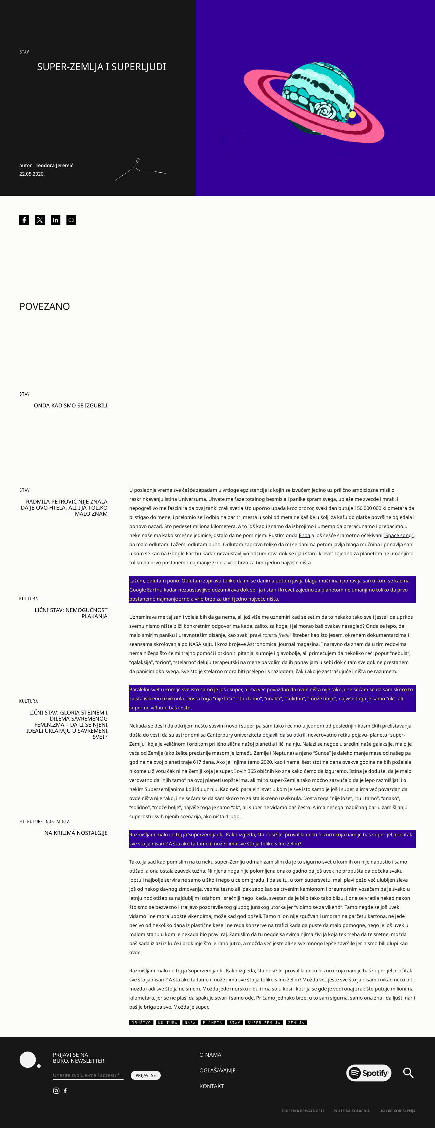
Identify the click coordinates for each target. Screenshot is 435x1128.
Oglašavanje (217, 1070)
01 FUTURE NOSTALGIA (44, 821)
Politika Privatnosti (303, 1110)
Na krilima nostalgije (76, 832)
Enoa (304, 535)
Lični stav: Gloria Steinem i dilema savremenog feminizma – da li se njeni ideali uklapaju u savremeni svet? (67, 724)
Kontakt (211, 1086)
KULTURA (28, 598)
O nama (210, 1054)
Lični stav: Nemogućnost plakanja (71, 613)
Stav (24, 51)
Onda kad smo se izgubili (71, 405)
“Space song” (399, 535)
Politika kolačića (352, 1110)
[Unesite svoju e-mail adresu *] (88, 1075)
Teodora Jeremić (54, 165)
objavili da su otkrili (285, 734)
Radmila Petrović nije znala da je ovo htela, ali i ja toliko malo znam (64, 507)
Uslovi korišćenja (397, 1110)
